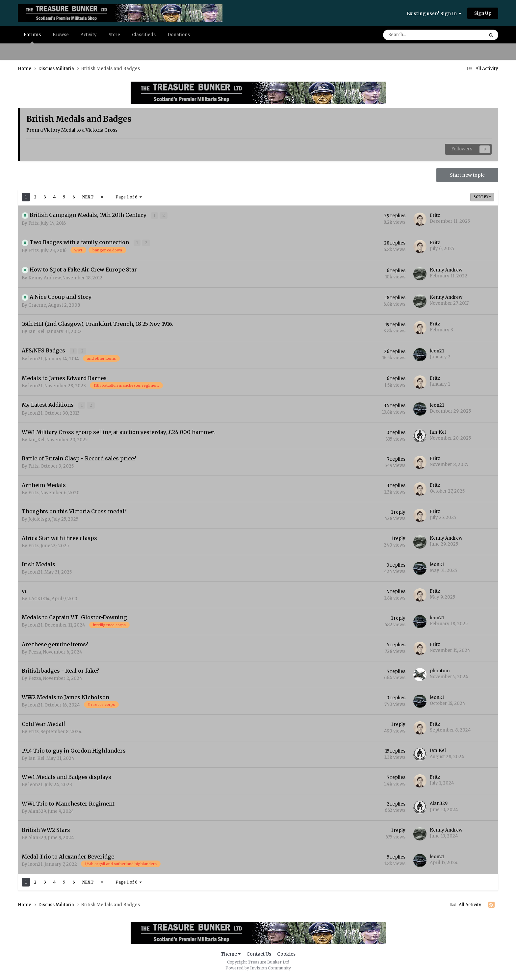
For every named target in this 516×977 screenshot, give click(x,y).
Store (114, 35)
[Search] (415, 35)
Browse (61, 35)
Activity (89, 35)
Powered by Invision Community (258, 967)
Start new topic (467, 175)
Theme (231, 953)
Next (87, 196)
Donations (179, 35)
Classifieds (144, 35)
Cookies (286, 953)
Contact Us (258, 953)
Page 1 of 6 (129, 196)
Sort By (482, 197)
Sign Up (482, 13)
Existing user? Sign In (434, 13)
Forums (32, 37)
